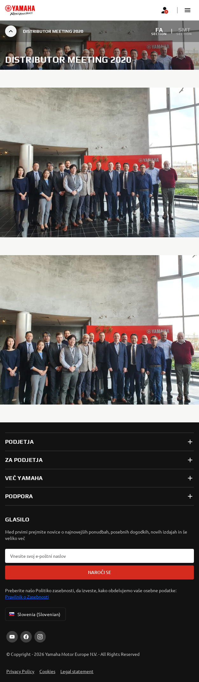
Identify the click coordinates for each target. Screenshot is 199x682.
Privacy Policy (20, 671)
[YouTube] (12, 637)
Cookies (47, 671)
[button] (187, 10)
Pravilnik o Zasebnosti (27, 596)
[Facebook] (26, 637)
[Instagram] (40, 637)
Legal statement (76, 671)
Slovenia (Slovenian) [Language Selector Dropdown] (34, 614)
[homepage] (20, 10)
